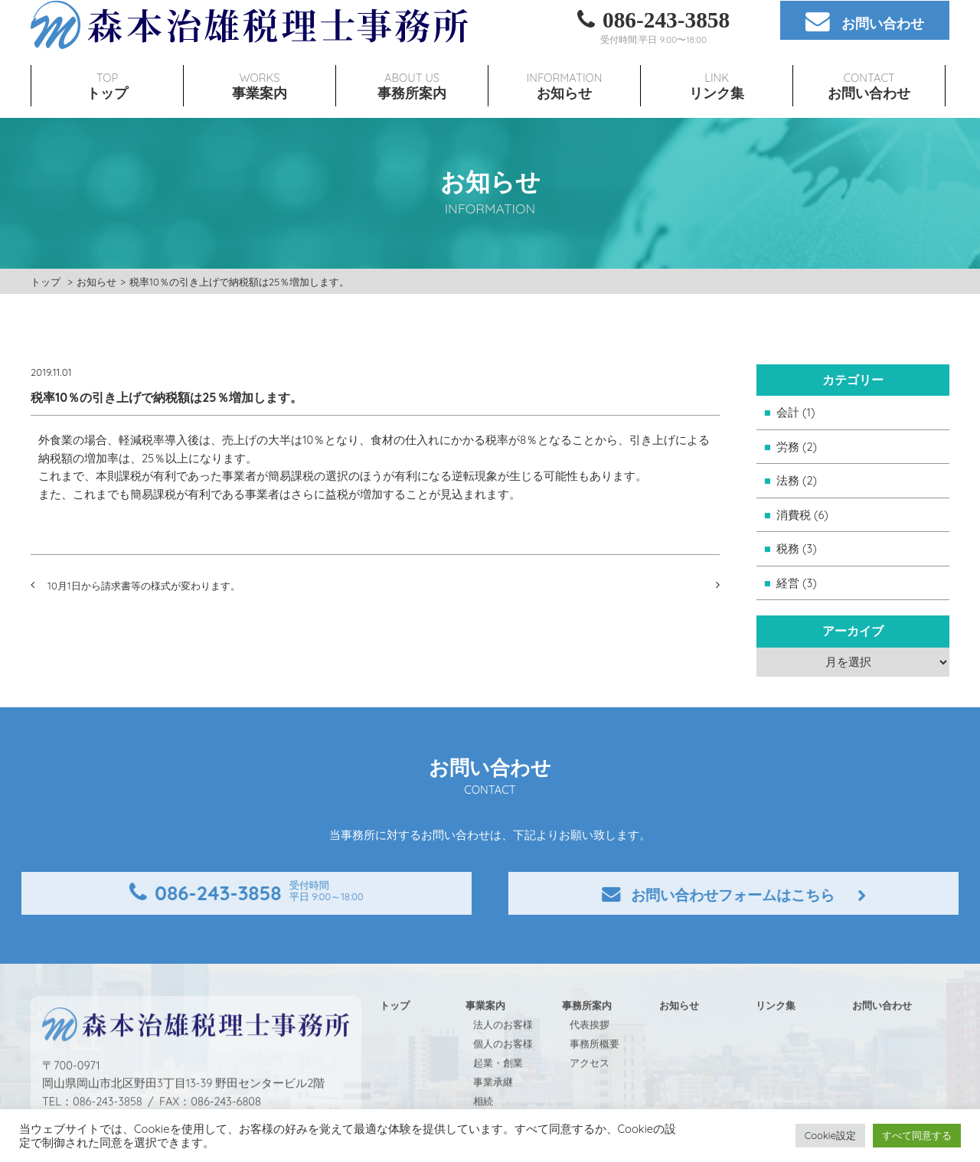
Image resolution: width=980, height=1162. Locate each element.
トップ (45, 282)
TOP (107, 60)
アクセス (589, 1091)
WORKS (260, 60)
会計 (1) (795, 412)
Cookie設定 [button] (830, 1135)
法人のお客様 (503, 1053)
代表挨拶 (589, 1053)
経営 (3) (796, 583)
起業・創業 (498, 1091)
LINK (717, 60)
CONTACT (869, 60)
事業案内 (485, 1034)
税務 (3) (796, 548)
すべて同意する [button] (917, 1135)
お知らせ (96, 282)
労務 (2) (796, 446)
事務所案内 (587, 1034)
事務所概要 (594, 1072)
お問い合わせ (882, 1034)
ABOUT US (412, 60)
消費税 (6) (802, 515)
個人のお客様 (503, 1072)
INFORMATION (564, 60)
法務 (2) (796, 480)
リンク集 (775, 1034)
